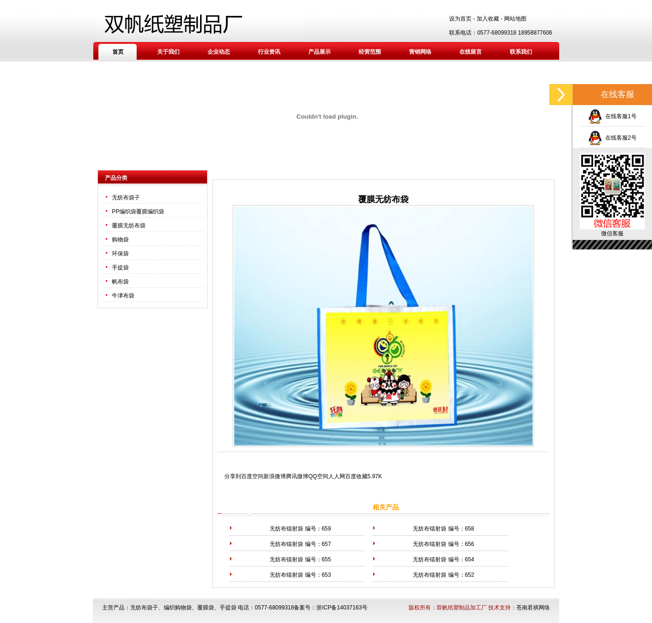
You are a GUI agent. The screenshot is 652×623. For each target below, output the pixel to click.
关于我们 (168, 52)
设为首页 (460, 18)
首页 (118, 52)
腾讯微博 (297, 476)
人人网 (336, 476)
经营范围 (370, 52)
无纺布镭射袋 (286, 528)
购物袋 (120, 239)
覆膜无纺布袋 (129, 225)
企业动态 (219, 52)
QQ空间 (318, 476)
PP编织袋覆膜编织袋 (138, 211)
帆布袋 (120, 281)
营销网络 (420, 52)
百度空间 (252, 476)
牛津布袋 (123, 295)
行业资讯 (269, 52)
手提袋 (120, 267)
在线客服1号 (612, 116)
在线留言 (470, 52)
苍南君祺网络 (533, 607)
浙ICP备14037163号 (341, 607)
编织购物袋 (178, 607)
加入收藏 (488, 18)
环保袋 (120, 253)
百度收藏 (356, 476)
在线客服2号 (612, 138)
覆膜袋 (205, 607)
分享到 (232, 476)
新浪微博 (275, 476)
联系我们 (521, 52)
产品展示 (319, 52)
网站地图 (515, 18)
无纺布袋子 (126, 197)
